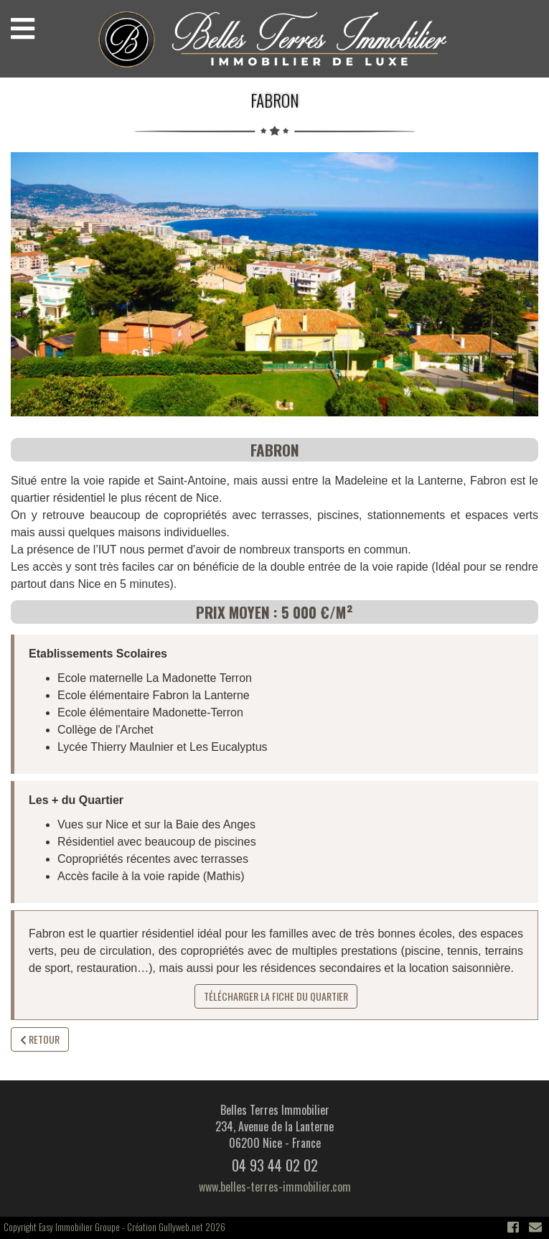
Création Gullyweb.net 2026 (176, 1227)
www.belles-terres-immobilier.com (275, 1186)
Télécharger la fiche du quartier (276, 996)
